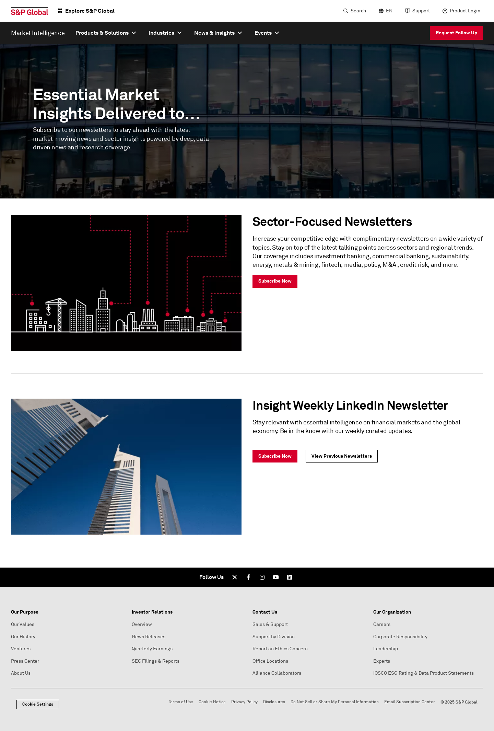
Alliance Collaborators (276, 673)
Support (421, 11)
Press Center (25, 661)
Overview (142, 624)
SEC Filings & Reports (155, 661)
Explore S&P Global (90, 10)
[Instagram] (262, 577)
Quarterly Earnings (152, 649)
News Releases (148, 637)
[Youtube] (275, 577)
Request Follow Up (456, 33)
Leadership (385, 649)
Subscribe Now (275, 281)
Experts (381, 661)
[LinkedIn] (289, 577)
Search (358, 11)
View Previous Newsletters (341, 456)
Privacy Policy (244, 702)
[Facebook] (248, 577)
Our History (23, 637)
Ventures (21, 649)
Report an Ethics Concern (280, 649)
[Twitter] (234, 577)
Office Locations (270, 661)
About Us (21, 673)
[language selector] (384, 11)
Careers (381, 624)
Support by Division (273, 637)
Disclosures (274, 702)
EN (389, 11)
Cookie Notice (212, 702)
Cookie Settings (37, 704)
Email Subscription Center (409, 702)
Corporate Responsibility (400, 637)
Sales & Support (270, 624)
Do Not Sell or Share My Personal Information (335, 702)
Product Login (465, 11)
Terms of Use (181, 702)
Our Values (22, 624)
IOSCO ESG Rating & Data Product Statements (423, 673)
